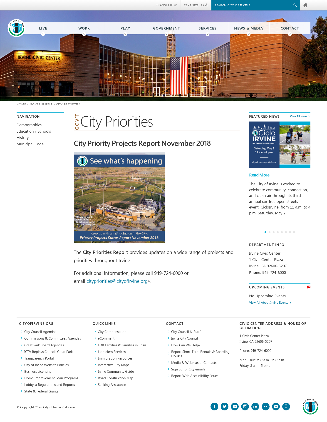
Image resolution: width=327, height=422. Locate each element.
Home (21, 104)
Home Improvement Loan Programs (51, 377)
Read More (259, 175)
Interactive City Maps (113, 364)
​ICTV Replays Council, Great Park (48, 351)
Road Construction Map (115, 377)
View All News (298, 116)
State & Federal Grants (41, 391)
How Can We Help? (186, 345)
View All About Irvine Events (268, 302)
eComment (106, 338)
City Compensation (112, 331)
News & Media (248, 28)
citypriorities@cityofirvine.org (118, 281)
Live (43, 28)
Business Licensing (38, 371)
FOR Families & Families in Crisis (122, 345)
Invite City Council (184, 338)
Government (166, 28)
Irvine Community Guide (116, 371)
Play (125, 28)
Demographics (29, 124)
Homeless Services (112, 351)
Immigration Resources (115, 358)
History (23, 137)
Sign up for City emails (188, 369)
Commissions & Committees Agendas (52, 338)
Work (84, 28)
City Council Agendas (40, 331)
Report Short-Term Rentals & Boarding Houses (200, 353)
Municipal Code (30, 143)
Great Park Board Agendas (44, 345)
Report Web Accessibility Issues (194, 375)
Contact (290, 28)
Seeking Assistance (112, 384)
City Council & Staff (186, 331)
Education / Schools (34, 131)
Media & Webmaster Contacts (193, 362)
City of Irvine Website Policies (46, 364)
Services (208, 28)
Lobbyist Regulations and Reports (49, 384)
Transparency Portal (39, 358)
